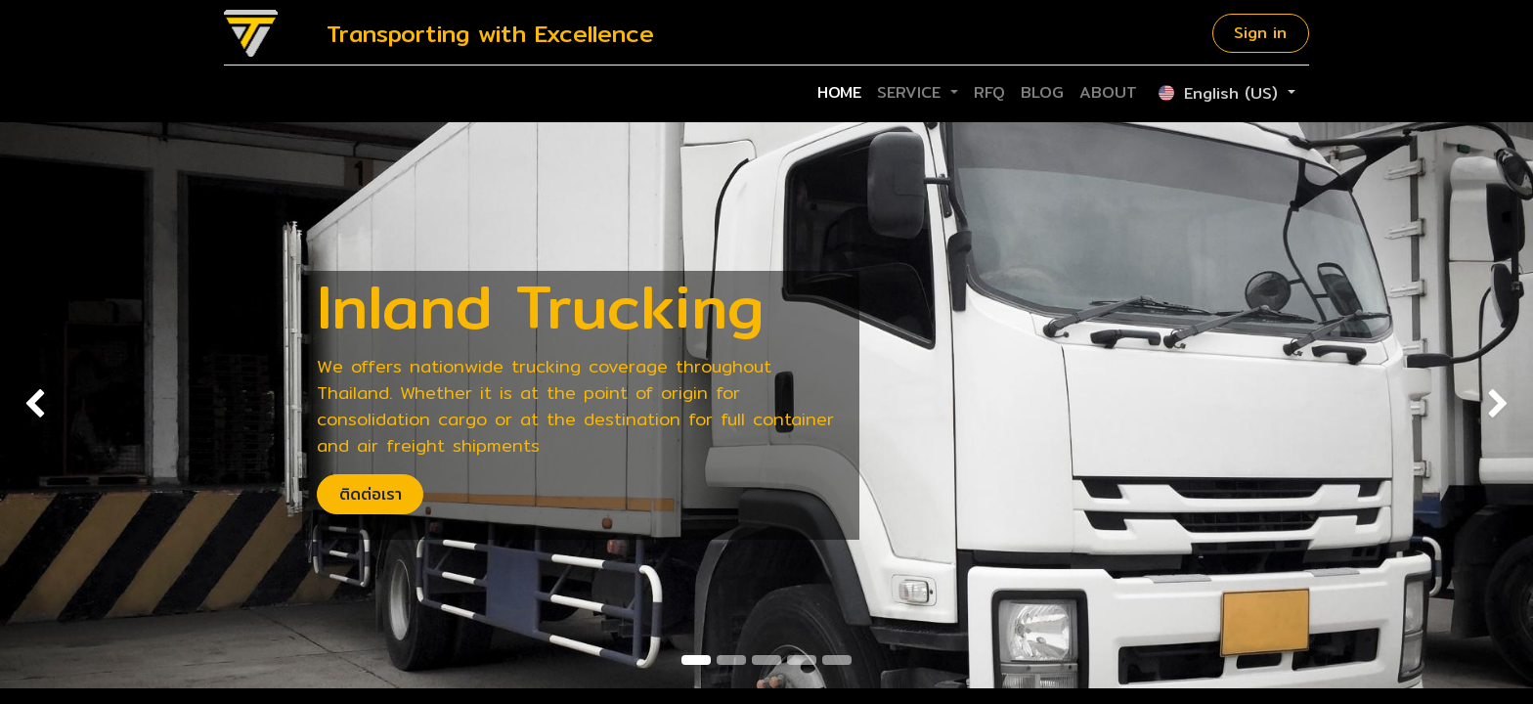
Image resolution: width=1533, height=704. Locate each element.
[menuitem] (839, 92)
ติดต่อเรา (370, 494)
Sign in (1260, 33)
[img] (61, 405)
